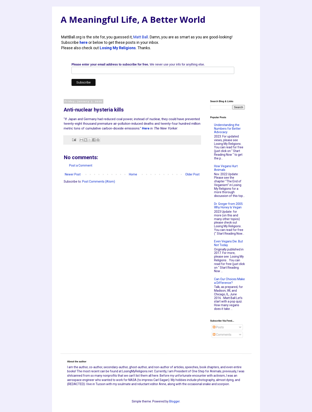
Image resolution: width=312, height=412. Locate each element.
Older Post (192, 174)
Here (146, 128)
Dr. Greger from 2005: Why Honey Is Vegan (228, 205)
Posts (218, 327)
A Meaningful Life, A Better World (133, 19)
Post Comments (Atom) (98, 181)
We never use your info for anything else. (138, 64)
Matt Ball (140, 37)
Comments (222, 334)
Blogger (174, 401)
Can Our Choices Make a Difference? (229, 280)
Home (133, 174)
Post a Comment (80, 165)
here (84, 42)
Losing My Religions (118, 48)
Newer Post (73, 174)
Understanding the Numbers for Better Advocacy (227, 128)
